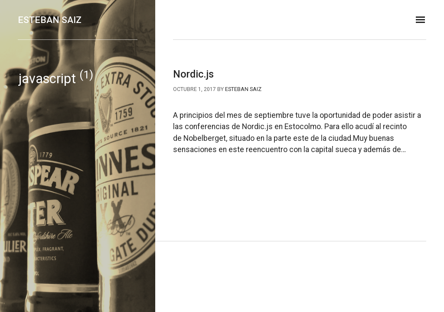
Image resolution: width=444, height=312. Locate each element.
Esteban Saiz (50, 19)
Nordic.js (193, 74)
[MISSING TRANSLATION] (420, 19)
